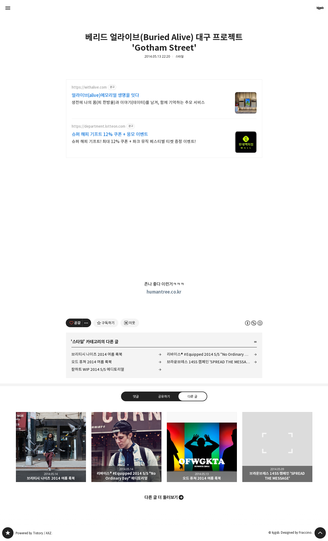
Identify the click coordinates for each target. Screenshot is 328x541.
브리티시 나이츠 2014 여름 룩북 (96, 354)
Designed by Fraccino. (296, 532)
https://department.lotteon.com (98, 126)
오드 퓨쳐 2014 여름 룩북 (91, 361)
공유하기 (164, 396)
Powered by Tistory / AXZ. (34, 533)
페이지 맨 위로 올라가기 (320, 532)
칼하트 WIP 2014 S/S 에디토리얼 (97, 369)
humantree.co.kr (164, 292)
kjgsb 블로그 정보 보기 (320, 8)
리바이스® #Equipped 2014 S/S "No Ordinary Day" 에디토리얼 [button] (126, 447)
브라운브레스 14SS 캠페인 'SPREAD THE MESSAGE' (209, 361)
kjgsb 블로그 (7, 532)
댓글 (136, 396)
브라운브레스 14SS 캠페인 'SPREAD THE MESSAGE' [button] (277, 447)
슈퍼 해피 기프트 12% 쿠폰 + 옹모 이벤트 (110, 134)
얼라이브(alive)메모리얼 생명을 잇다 (105, 95)
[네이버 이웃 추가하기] (129, 323)
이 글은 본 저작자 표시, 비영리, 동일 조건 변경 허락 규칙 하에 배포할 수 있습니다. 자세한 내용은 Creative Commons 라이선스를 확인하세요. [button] (253, 323)
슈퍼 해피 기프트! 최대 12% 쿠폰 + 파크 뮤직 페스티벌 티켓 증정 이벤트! (134, 141)
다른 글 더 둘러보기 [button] (161, 497)
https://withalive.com (89, 87)
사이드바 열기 (7, 8)
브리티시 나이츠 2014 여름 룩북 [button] (51, 447)
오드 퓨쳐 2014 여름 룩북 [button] (202, 447)
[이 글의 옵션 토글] (86, 323)
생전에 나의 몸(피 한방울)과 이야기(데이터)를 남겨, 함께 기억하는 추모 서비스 (138, 102)
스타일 (179, 56)
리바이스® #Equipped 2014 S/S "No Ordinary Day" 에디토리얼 (212, 354)
